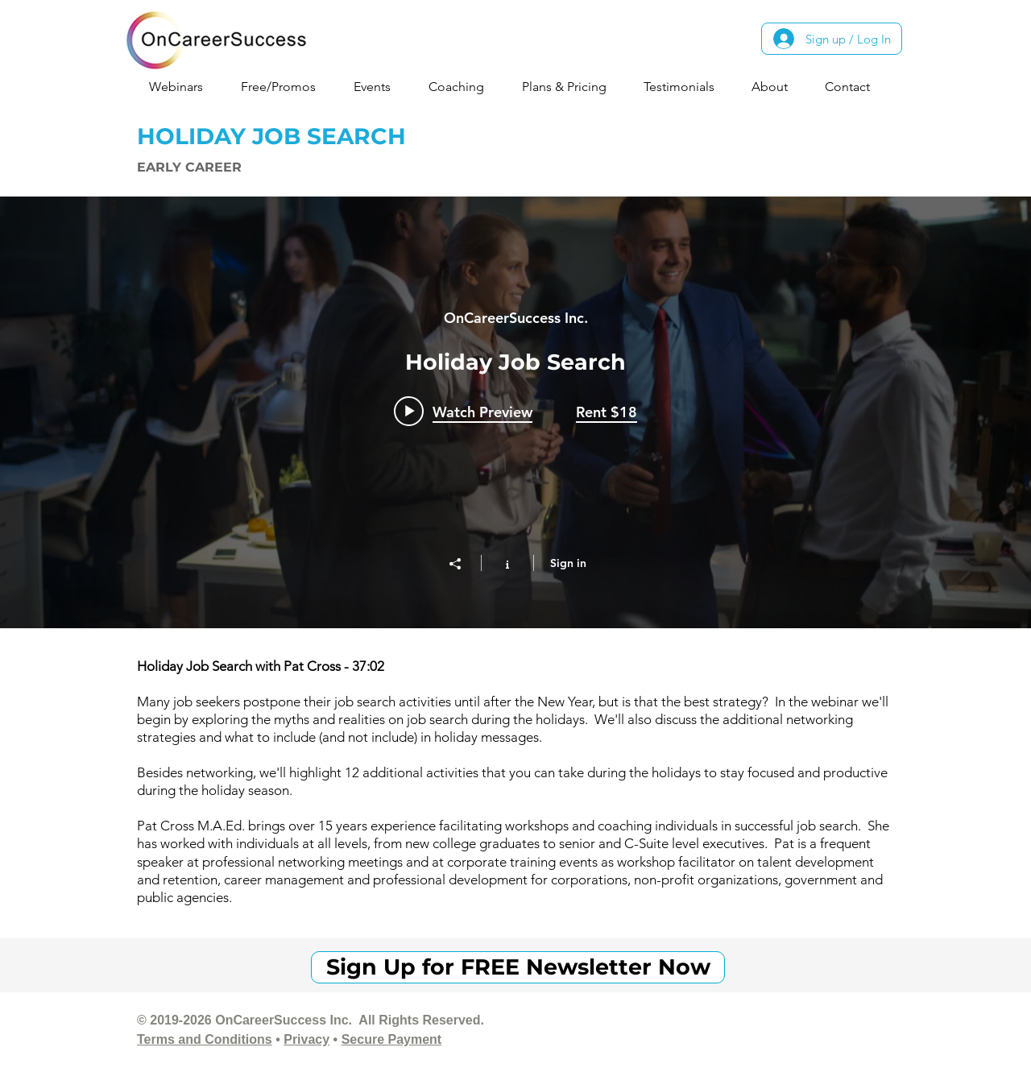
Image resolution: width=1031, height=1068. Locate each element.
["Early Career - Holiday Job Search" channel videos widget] (515, 412)
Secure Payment (392, 1039)
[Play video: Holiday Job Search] (463, 411)
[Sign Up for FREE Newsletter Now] (518, 967)
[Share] (463, 564)
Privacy (306, 1039)
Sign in (568, 563)
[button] (182, 87)
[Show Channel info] (507, 563)
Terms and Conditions (204, 1039)
